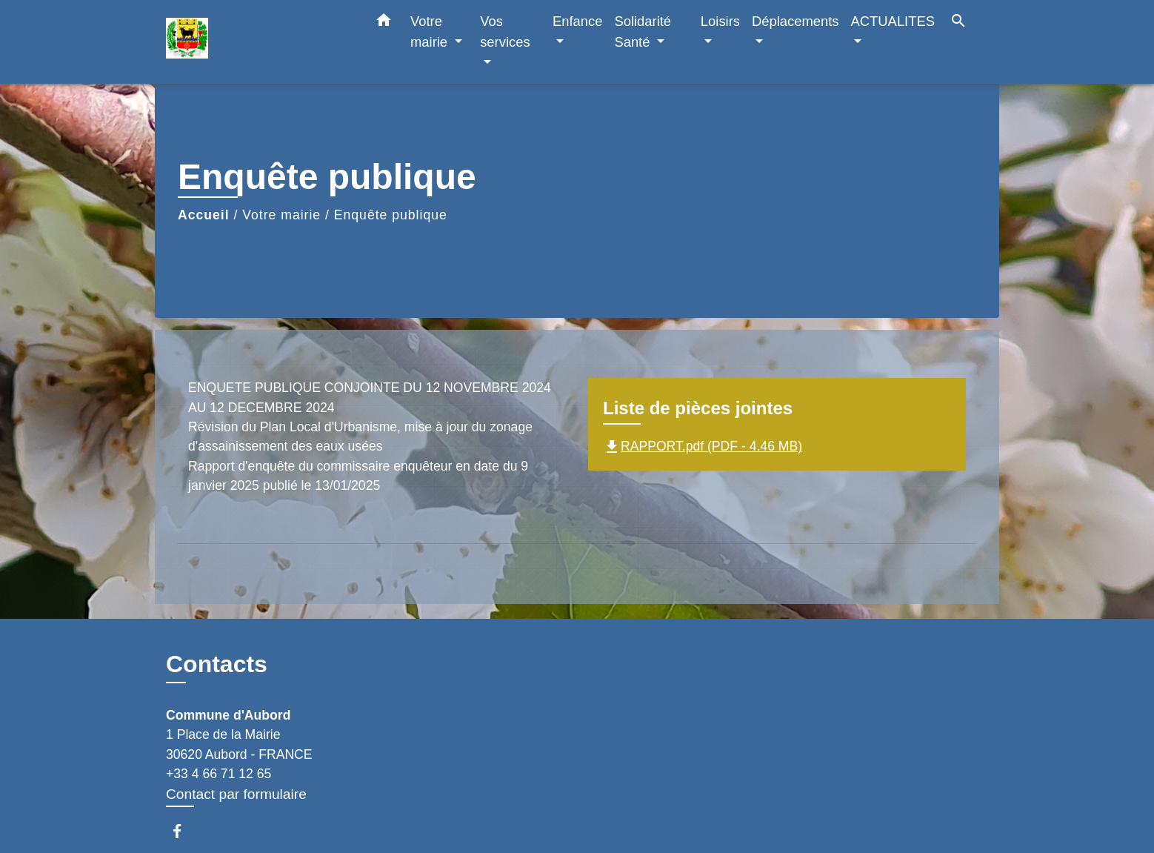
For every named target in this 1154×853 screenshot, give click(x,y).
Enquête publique (390, 215)
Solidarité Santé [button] (642, 31)
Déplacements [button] (795, 21)
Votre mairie (281, 215)
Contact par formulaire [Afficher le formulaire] (236, 794)
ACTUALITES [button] (893, 21)
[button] (383, 23)
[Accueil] (258, 42)
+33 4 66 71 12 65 (218, 773)
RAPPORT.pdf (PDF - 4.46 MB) (702, 446)
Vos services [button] (505, 31)
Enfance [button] (577, 21)
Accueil (204, 215)
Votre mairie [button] (430, 31)
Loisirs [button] (720, 21)
